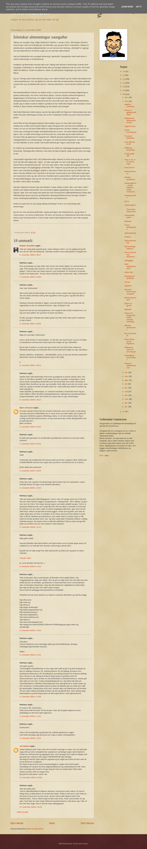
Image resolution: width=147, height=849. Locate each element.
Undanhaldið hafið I (129, 216)
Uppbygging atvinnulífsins (130, 357)
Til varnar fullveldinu (129, 137)
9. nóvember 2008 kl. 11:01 (30, 716)
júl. (126, 384)
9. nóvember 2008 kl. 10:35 (30, 630)
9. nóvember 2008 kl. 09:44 (30, 427)
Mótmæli (127, 221)
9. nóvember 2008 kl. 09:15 (30, 400)
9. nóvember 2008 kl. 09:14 (30, 365)
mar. (127, 399)
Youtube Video (25, 558)
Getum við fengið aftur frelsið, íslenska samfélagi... (130, 317)
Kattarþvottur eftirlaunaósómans (130, 120)
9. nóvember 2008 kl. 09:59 (30, 471)
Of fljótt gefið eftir (129, 155)
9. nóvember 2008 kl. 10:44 (30, 655)
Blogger (85, 844)
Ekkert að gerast (128, 305)
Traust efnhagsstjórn (130, 227)
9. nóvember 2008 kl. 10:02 (30, 488)
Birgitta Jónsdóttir (27, 246)
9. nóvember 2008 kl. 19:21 (30, 738)
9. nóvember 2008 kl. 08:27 (30, 255)
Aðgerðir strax (129, 126)
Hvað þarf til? (129, 168)
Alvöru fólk (128, 272)
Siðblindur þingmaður (129, 149)
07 (124, 412)
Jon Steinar (24, 746)
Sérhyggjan (128, 260)
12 (124, 79)
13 (124, 75)
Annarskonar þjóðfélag (129, 277)
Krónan (127, 282)
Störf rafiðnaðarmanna (130, 266)
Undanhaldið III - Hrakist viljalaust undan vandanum (130, 187)
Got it (139, 7)
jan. (126, 407)
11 (124, 83)
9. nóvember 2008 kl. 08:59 (30, 324)
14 (124, 71)
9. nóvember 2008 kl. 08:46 (30, 277)
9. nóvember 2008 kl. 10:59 (30, 697)
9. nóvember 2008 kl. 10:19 (30, 527)
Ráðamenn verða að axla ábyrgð (130, 349)
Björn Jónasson (26, 408)
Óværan (127, 237)
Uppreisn (128, 286)
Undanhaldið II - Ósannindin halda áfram (130, 208)
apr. (126, 395)
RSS (101, 456)
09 (124, 90)
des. (127, 97)
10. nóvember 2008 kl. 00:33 (31, 777)
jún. (126, 388)
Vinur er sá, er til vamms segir (130, 162)
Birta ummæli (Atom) (35, 829)
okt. (126, 372)
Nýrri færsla (17, 823)
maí (126, 392)
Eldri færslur (87, 823)
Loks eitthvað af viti (129, 143)
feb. (126, 403)
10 (124, 87)
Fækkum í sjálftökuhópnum (130, 365)
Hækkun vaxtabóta (129, 105)
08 (124, 94)
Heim (52, 823)
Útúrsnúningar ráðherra (130, 247)
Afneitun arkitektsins (129, 178)
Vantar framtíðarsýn (130, 131)
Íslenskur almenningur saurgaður (130, 292)
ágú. (127, 380)
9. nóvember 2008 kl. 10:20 (30, 566)
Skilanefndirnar (130, 233)
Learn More (127, 7)
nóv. (127, 101)
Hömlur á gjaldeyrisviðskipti (130, 112)
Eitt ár (126, 201)
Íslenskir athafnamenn (130, 327)
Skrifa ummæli (22, 812)
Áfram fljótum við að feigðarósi (129, 341)
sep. (127, 376)
